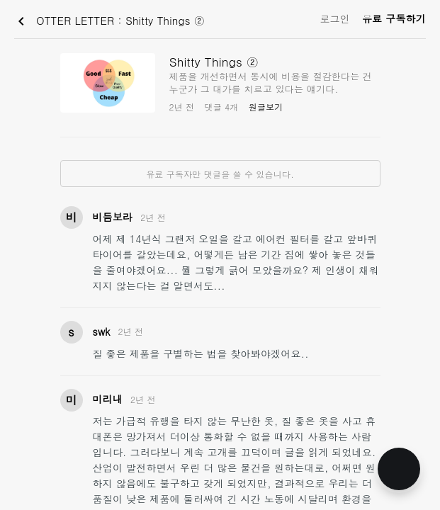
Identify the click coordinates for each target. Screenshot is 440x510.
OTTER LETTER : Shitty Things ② (109, 21)
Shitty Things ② (214, 61)
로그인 (335, 18)
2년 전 (153, 217)
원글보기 (266, 107)
